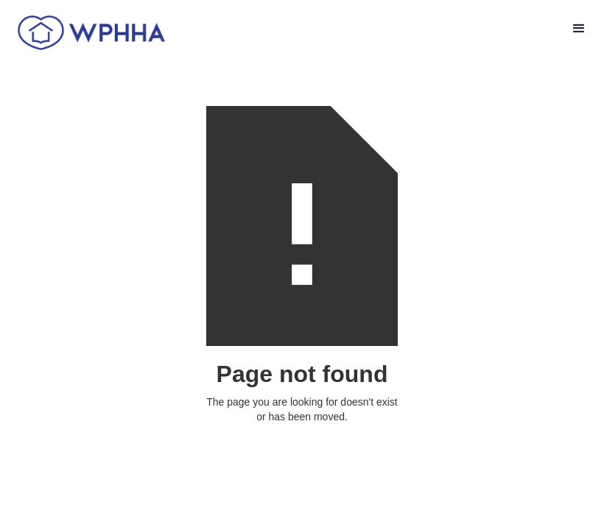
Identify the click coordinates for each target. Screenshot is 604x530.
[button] (579, 28)
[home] (86, 32)
